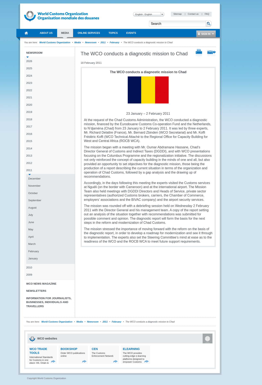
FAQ (207, 14)
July (30, 214)
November (34, 185)
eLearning (131, 349)
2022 (29, 90)
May (30, 229)
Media (78, 42)
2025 (29, 68)
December (34, 178)
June (31, 222)
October (33, 193)
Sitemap (177, 14)
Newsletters (36, 290)
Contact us (193, 14)
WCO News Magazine (41, 283)
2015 (29, 141)
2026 (29, 61)
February (114, 42)
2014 (29, 148)
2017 (29, 126)
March (32, 243)
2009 (29, 274)
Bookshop (69, 349)
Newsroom (90, 42)
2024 (29, 75)
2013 (29, 155)
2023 (29, 82)
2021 (29, 97)
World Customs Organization (55, 42)
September (34, 200)
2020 (29, 104)
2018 (29, 119)
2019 (29, 112)
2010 (29, 267)
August (32, 207)
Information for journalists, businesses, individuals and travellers (48, 302)
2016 (29, 133)
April (31, 236)
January (33, 258)
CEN (95, 349)
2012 (29, 163)
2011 (103, 42)
